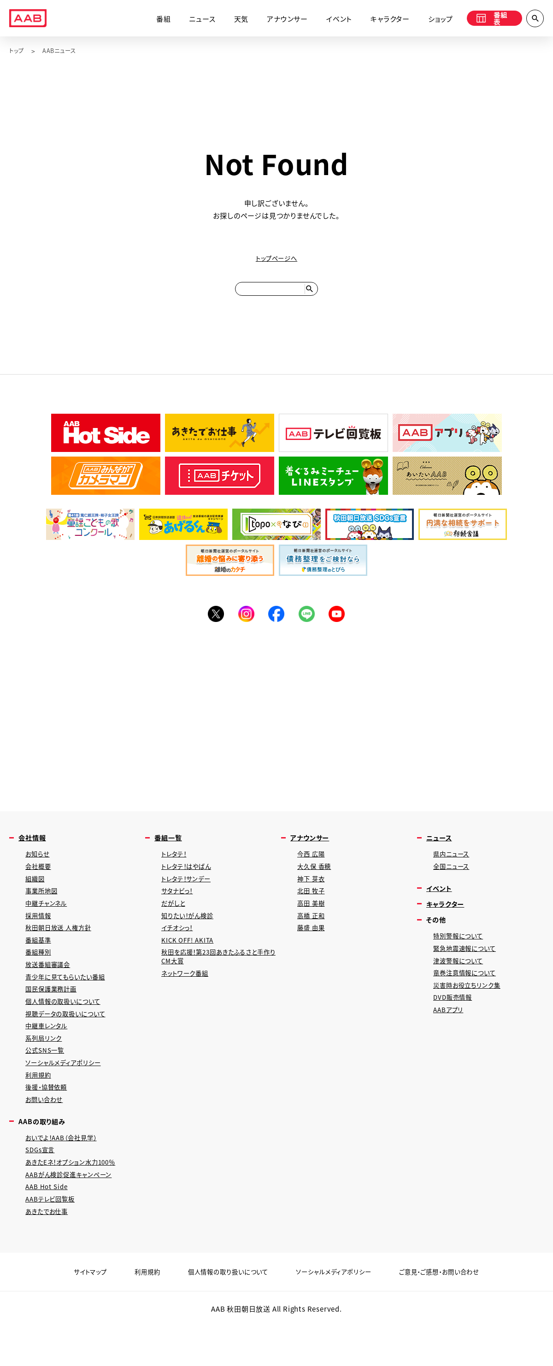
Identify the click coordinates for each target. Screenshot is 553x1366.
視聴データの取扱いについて (70, 1039)
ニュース (195, 19)
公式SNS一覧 (47, 1079)
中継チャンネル (49, 918)
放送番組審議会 (50, 985)
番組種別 (39, 972)
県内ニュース (453, 865)
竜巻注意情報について (468, 992)
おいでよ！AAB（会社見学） (66, 1172)
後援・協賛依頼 (49, 1119)
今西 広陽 (312, 865)
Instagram (244, 622)
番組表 (489, 19)
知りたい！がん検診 (191, 932)
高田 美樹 (312, 918)
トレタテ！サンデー (189, 892)
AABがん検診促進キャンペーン (73, 1212)
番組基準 (39, 958)
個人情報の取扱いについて (67, 1025)
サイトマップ (73, 1313)
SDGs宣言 (41, 1185)
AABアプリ (450, 1032)
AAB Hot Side (48, 1226)
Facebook (276, 622)
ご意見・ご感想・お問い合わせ (453, 1313)
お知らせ (39, 865)
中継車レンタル (49, 1052)
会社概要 (39, 878)
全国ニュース (453, 878)
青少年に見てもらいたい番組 (70, 998)
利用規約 (39, 1105)
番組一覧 (169, 847)
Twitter (212, 622)
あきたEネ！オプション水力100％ (76, 1199)
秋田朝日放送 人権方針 (62, 945)
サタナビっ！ (179, 905)
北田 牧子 (312, 905)
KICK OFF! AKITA (189, 958)
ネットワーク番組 (187, 995)
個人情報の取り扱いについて (221, 1313)
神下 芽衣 (312, 892)
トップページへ (276, 258)
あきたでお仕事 (49, 1252)
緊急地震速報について (468, 965)
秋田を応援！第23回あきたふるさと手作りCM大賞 (219, 976)
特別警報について (461, 951)
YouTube (341, 622)
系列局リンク (45, 1065)
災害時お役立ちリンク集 (471, 1005)
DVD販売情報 (455, 1018)
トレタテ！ (176, 865)
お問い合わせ (46, 1132)
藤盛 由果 (312, 945)
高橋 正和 (312, 932)
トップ (17, 51)
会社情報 (33, 847)
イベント (332, 19)
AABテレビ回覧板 (53, 1239)
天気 (233, 19)
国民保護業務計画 (54, 1012)
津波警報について (461, 978)
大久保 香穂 (316, 878)
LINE (309, 622)
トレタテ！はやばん (190, 878)
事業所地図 (43, 905)
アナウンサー (279, 19)
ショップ (433, 19)
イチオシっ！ (179, 945)
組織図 (36, 892)
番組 (156, 19)
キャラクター (382, 19)
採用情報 (39, 932)
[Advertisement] (276, 723)
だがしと (174, 918)
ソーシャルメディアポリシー (67, 1092)
